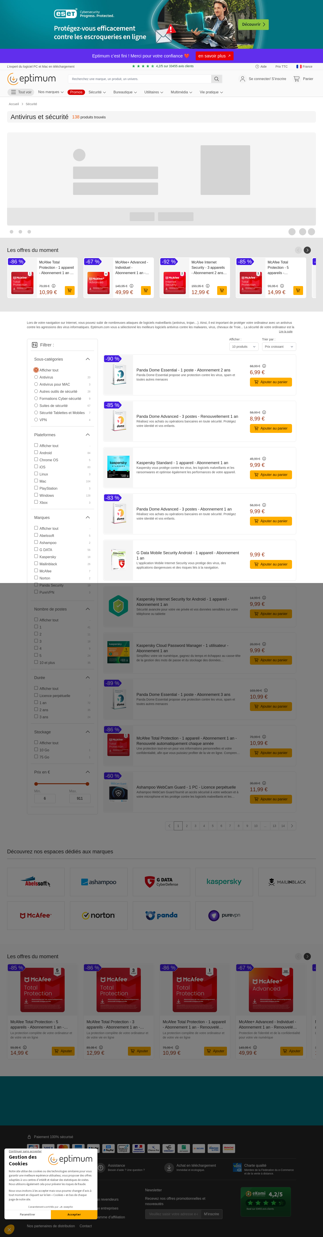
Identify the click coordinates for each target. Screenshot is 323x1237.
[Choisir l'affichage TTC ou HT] (281, 66)
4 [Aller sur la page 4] (204, 826)
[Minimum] (45, 798)
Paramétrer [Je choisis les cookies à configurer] (27, 1214)
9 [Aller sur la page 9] (247, 826)
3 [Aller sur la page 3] (195, 826)
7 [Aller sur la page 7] (230, 826)
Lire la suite (285, 331)
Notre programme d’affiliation (102, 1217)
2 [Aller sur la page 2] (187, 826)
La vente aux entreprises (99, 1208)
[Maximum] (80, 798)
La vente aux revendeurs (99, 1199)
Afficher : (235, 339)
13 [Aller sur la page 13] (274, 826)
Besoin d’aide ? (126, 1170)
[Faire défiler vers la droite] (307, 250)
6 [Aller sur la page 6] (221, 826)
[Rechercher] (216, 79)
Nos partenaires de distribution (51, 1226)
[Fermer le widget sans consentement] (25, 1151)
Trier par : (268, 339)
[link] (304, 66)
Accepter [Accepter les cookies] (74, 1214)
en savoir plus (214, 55)
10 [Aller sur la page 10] (256, 826)
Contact (86, 1226)
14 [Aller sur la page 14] (283, 826)
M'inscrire (211, 1214)
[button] (9, 1229)
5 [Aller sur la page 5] (213, 826)
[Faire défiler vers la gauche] (298, 250)
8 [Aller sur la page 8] (239, 826)
